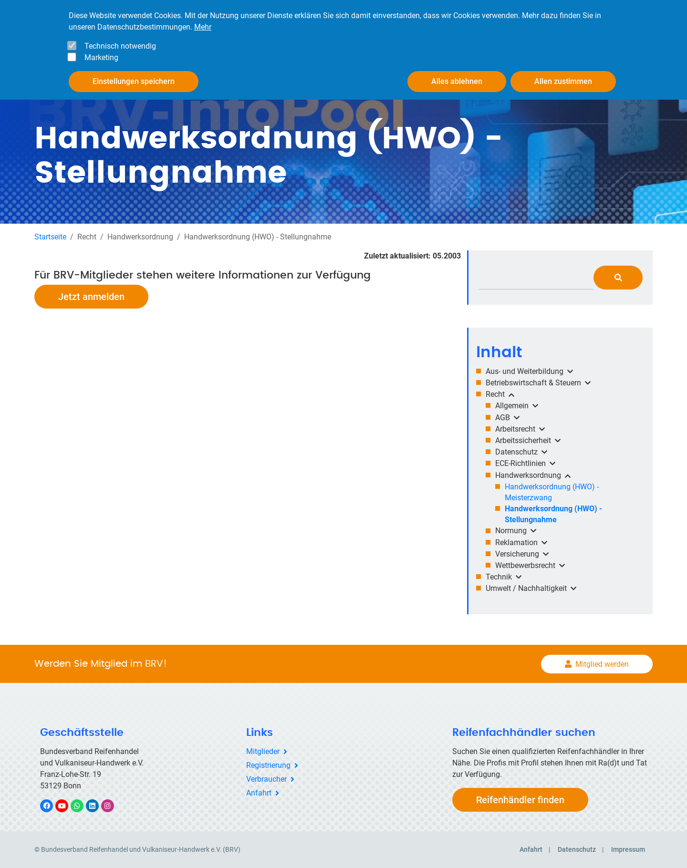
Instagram (112, 805)
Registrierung (268, 765)
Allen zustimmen (563, 81)
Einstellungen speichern (134, 81)
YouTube (67, 805)
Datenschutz (577, 849)
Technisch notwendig (120, 46)
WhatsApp (81, 805)
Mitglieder (263, 751)
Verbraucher (266, 778)
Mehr (202, 26)
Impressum (628, 849)
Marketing (101, 57)
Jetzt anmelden (91, 296)
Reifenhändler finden (520, 800)
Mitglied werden (602, 663)
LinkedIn (97, 805)
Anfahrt (258, 792)
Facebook (51, 805)
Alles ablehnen (456, 81)
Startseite (50, 236)
